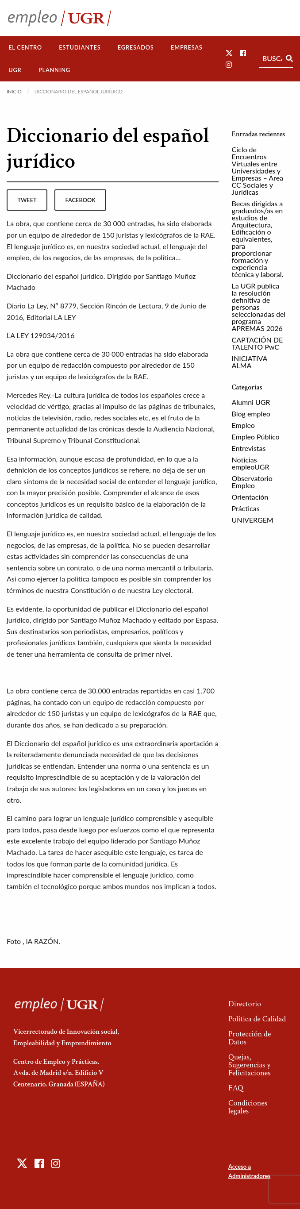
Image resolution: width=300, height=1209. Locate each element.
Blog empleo (251, 413)
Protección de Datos (249, 1038)
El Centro (25, 47)
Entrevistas (249, 448)
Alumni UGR (251, 402)
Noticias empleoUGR (250, 463)
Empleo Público (256, 436)
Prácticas (246, 508)
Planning (54, 69)
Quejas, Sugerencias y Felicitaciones (249, 1065)
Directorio (244, 1004)
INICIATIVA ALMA (249, 362)
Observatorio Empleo (252, 481)
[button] (229, 53)
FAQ (235, 1088)
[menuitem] (25, 47)
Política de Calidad (257, 1019)
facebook (80, 200)
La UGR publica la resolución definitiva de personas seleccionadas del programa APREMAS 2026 (259, 306)
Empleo (243, 425)
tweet (26, 200)
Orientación (250, 497)
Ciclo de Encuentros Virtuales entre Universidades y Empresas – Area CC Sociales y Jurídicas (258, 170)
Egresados (136, 47)
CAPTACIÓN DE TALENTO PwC (257, 343)
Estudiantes (79, 47)
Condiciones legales (247, 1107)
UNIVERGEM (252, 520)
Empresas (187, 47)
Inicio (14, 91)
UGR (14, 69)
